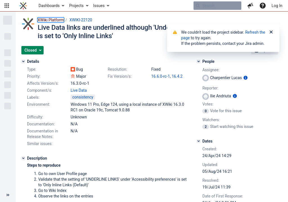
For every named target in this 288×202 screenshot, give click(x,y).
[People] (199, 61)
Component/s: (39, 90)
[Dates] (199, 141)
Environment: (38, 104)
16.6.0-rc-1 (160, 76)
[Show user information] (245, 77)
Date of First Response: (222, 196)
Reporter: (210, 88)
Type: (31, 69)
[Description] (23, 158)
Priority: (33, 76)
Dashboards (49, 5)
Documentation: (41, 124)
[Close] (271, 32)
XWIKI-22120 (80, 20)
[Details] (23, 61)
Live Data (79, 90)
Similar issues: (39, 143)
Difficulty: (35, 117)
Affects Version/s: (42, 83)
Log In (277, 5)
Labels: (33, 97)
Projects (76, 5)
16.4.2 (177, 76)
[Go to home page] (23, 5)
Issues (99, 5)
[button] (7, 5)
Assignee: (210, 70)
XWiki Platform (51, 20)
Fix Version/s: (120, 76)
